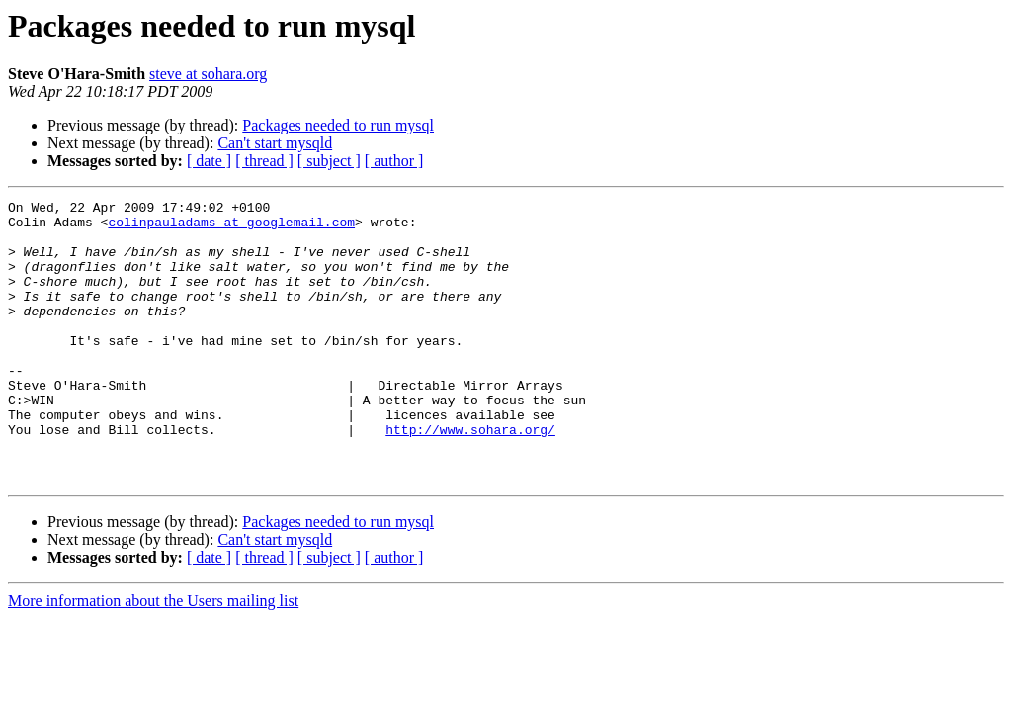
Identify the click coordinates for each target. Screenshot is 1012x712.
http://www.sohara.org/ (470, 477)
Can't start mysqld (274, 142)
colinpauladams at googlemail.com (231, 227)
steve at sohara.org (208, 73)
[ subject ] (329, 160)
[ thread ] (264, 160)
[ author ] (394, 160)
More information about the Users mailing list (153, 657)
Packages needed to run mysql (338, 125)
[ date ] (209, 160)
